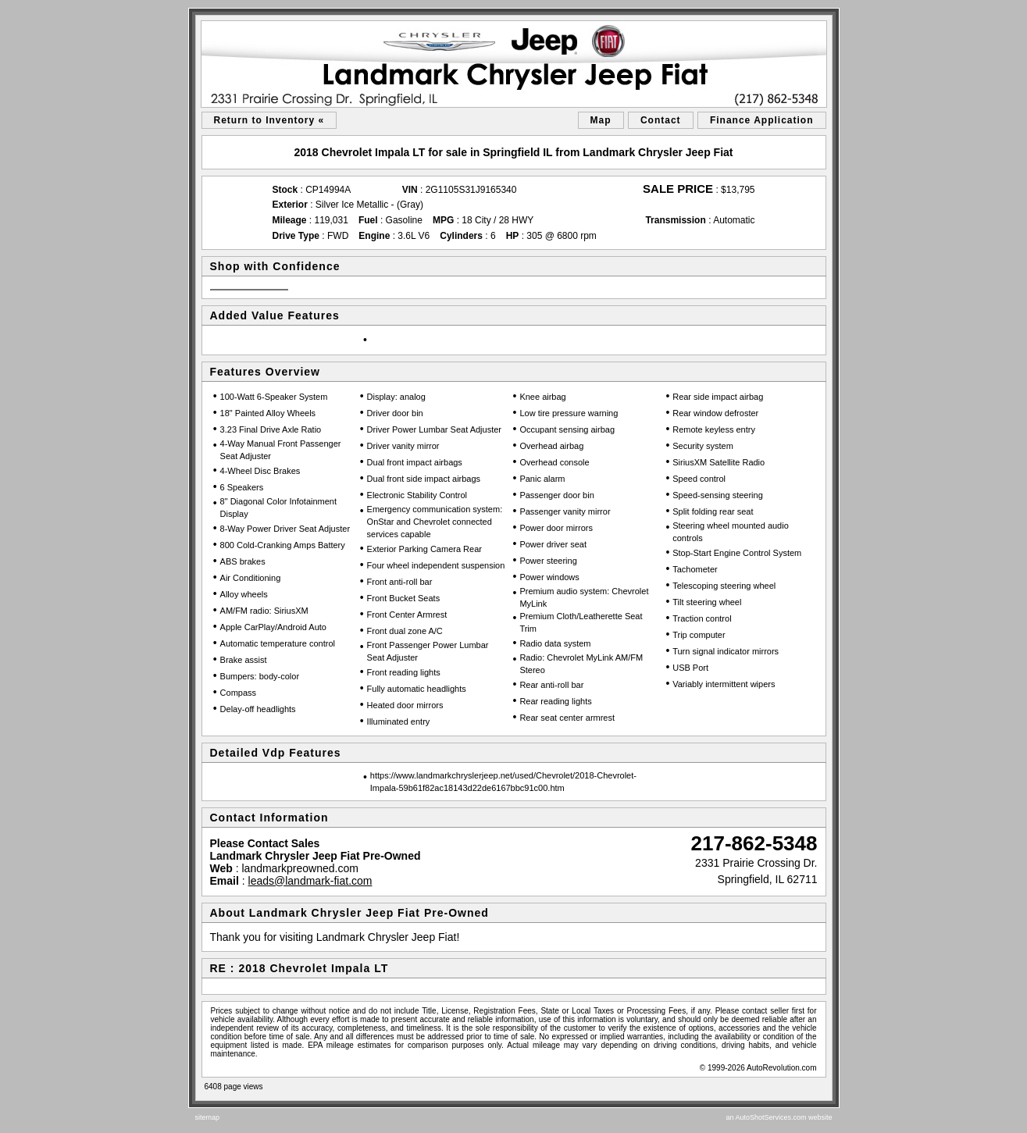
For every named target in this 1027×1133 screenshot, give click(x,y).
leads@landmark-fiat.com (310, 881)
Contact (660, 120)
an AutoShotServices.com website (779, 1117)
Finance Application (762, 120)
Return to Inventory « (269, 120)
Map (601, 120)
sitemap (207, 1117)
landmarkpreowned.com (299, 868)
